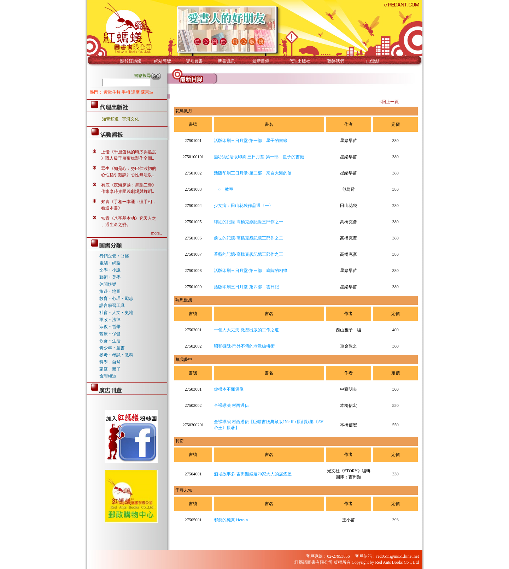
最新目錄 (260, 61)
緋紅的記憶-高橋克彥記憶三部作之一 (248, 221)
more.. (156, 233)
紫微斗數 (113, 92)
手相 (126, 92)
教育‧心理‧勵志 (116, 298)
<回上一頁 (389, 101)
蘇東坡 (147, 92)
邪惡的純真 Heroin (231, 519)
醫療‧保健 (110, 333)
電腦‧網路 (110, 263)
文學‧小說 (110, 270)
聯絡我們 (335, 61)
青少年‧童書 (112, 347)
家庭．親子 (110, 369)
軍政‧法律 (110, 319)
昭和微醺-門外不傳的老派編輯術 (244, 346)
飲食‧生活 (110, 340)
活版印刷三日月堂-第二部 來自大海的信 (253, 173)
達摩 (136, 92)
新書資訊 (226, 61)
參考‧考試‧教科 (116, 354)
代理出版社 (299, 61)
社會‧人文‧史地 (116, 312)
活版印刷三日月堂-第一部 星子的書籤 (250, 140)
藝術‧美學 (110, 277)
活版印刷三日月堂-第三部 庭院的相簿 (250, 270)
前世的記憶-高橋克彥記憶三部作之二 (248, 238)
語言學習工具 (112, 305)
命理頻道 (107, 376)
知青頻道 (110, 119)
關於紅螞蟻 (130, 61)
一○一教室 (223, 189)
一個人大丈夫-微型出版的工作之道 (246, 329)
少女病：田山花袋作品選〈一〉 (243, 205)
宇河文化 (130, 119)
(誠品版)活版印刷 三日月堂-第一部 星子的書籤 (259, 156)
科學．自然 (110, 362)
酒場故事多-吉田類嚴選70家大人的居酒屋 (253, 474)
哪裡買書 (194, 61)
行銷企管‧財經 (114, 256)
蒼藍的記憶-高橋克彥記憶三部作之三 (248, 254)
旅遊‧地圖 (110, 291)
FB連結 (373, 61)
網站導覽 (162, 61)
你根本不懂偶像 (229, 389)
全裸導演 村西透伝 (231, 405)
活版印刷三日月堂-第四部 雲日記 (246, 286)
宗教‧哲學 (110, 326)
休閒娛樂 (107, 284)
